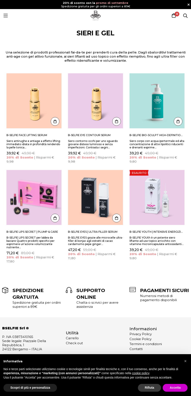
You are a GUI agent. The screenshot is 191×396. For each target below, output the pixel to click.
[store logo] (95, 15)
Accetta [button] (175, 387)
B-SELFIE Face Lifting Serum (26, 135)
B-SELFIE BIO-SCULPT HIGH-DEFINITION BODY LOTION (157, 135)
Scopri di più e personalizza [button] (30, 387)
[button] (185, 361)
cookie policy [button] (140, 373)
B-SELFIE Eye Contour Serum (89, 135)
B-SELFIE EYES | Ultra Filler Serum (92, 231)
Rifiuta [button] (149, 387)
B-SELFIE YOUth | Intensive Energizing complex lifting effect (157, 231)
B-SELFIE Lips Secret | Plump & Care (32, 231)
